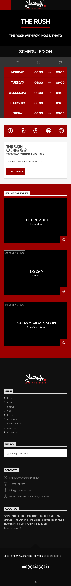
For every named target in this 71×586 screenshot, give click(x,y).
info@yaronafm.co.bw (20, 490)
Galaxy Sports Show (36, 323)
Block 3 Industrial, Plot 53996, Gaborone (29, 496)
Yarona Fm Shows (32, 154)
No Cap (36, 271)
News (10, 402)
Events (10, 415)
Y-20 (9, 410)
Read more (16, 171)
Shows (10, 406)
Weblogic (55, 555)
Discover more (12, 528)
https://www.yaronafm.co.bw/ (24, 477)
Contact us (12, 432)
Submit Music (14, 423)
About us (11, 427)
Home (10, 398)
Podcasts (12, 419)
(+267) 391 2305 (17, 484)
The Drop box (36, 220)
